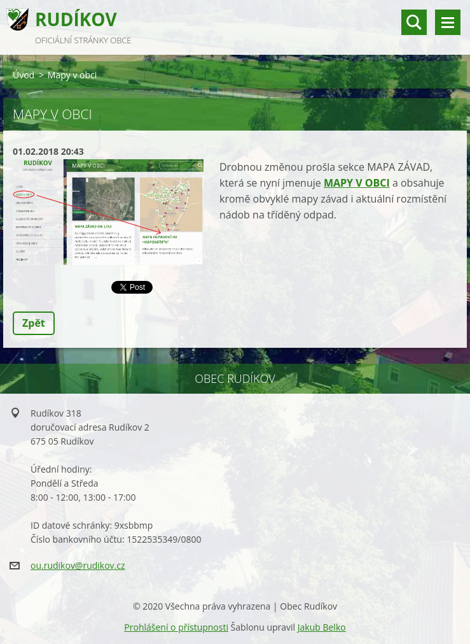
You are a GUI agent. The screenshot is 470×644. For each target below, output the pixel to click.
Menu (447, 22)
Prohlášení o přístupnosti (176, 627)
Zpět (33, 323)
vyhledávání (414, 22)
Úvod (23, 75)
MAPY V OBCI (357, 183)
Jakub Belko (322, 627)
